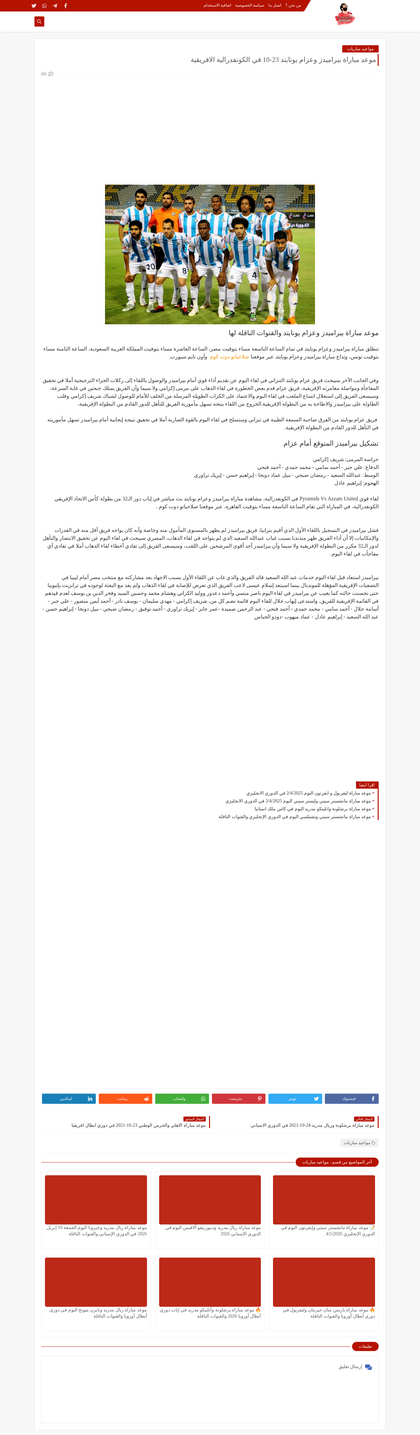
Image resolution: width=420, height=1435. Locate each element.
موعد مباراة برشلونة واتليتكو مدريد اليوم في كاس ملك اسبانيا (313, 808)
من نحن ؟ (293, 5)
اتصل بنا (274, 5)
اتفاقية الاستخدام (217, 5)
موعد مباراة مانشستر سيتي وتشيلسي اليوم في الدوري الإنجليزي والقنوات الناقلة (295, 816)
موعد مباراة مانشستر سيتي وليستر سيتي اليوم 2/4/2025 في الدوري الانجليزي (298, 800)
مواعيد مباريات (360, 48)
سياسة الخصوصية (249, 5)
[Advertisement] (210, 124)
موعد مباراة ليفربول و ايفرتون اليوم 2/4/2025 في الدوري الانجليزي (308, 793)
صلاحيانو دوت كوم (229, 356)
